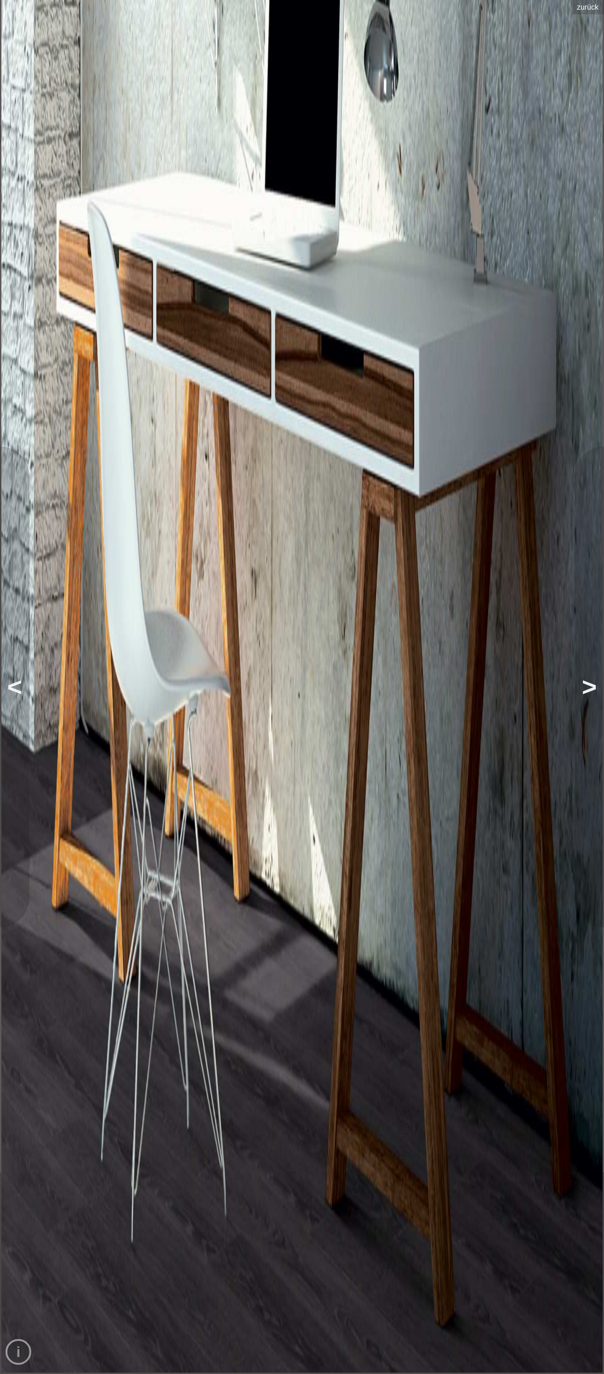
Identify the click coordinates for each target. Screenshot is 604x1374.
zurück (587, 7)
